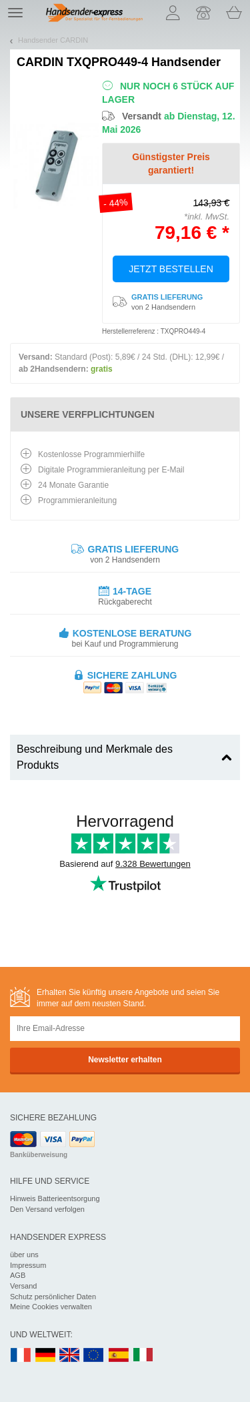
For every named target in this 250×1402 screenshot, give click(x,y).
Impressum (28, 1265)
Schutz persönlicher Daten (53, 1297)
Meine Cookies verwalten (51, 1307)
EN (94, 1355)
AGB (17, 1275)
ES (118, 1355)
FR (20, 1355)
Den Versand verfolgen (47, 1209)
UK (70, 1355)
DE (45, 1355)
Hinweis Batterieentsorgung (55, 1198)
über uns (24, 1255)
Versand (23, 1286)
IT (143, 1355)
